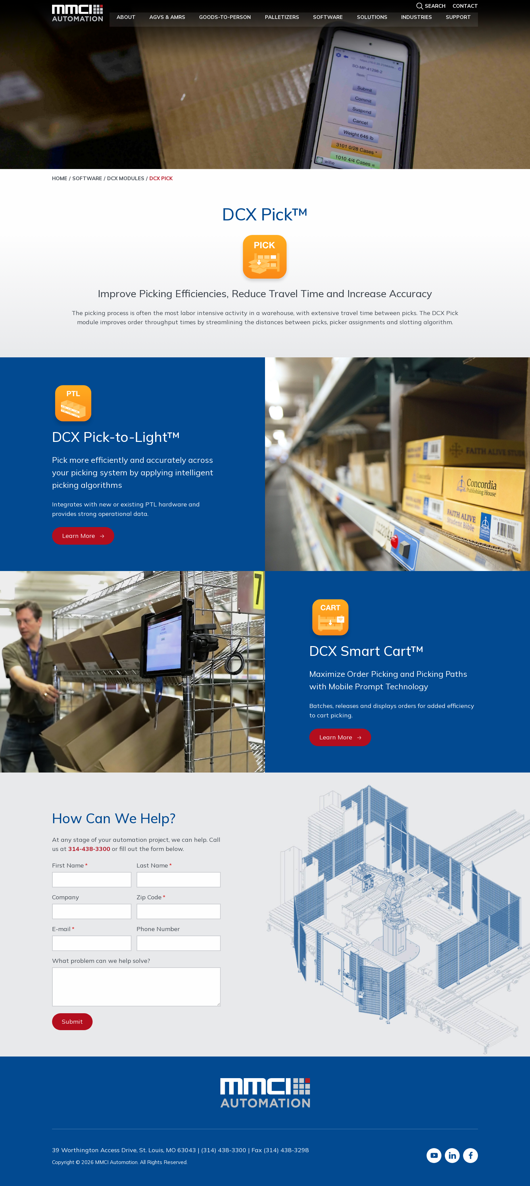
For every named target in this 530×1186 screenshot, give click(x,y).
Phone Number (158, 929)
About (126, 16)
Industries (416, 16)
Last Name (152, 865)
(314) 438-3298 (286, 1150)
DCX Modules (125, 178)
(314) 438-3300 (223, 1150)
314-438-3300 (89, 849)
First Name (68, 865)
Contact (465, 5)
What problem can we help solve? (101, 961)
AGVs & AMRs (167, 16)
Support (458, 16)
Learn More (83, 536)
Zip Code (149, 897)
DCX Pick (161, 178)
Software (328, 16)
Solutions (372, 16)
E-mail (61, 929)
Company (65, 897)
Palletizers (282, 16)
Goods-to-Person (225, 16)
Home (59, 178)
